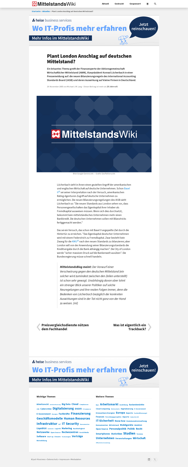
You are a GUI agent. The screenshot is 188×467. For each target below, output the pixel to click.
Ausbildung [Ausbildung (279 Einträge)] (123, 405)
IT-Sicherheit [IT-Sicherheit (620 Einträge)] (105, 421)
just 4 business (39, 459)
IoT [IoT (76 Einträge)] (59, 424)
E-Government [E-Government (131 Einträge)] (44, 413)
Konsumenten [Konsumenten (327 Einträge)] (102, 425)
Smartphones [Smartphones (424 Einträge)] (103, 434)
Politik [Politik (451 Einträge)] (131, 429)
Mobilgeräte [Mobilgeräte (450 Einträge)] (126, 425)
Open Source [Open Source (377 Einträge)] (102, 428)
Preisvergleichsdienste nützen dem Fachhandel (65, 327)
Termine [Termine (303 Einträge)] (139, 434)
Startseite (36, 11)
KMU (74, 241)
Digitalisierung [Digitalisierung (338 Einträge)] (63, 408)
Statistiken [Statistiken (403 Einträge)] (116, 433)
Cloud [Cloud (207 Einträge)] (75, 404)
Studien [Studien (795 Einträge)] (129, 433)
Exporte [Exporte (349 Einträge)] (129, 413)
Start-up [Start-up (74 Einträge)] (50, 437)
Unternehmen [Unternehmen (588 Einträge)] (105, 438)
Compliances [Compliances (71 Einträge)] (83, 404)
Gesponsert (135, 3)
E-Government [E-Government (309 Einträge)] (140, 409)
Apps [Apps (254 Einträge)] (97, 405)
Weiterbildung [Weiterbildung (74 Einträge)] (42, 441)
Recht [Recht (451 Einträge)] (139, 429)
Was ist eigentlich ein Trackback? (129, 327)
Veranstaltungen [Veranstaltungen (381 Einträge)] (123, 438)
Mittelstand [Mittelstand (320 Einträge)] (114, 425)
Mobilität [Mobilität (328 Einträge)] (138, 425)
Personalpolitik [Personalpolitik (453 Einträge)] (117, 429)
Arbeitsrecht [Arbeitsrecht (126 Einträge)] (43, 404)
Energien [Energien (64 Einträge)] (55, 414)
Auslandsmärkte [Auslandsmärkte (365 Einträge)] (136, 404)
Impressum (64, 459)
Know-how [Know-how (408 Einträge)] (120, 421)
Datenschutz (52, 459)
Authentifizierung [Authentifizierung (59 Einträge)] (55, 404)
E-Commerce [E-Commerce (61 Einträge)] (87, 409)
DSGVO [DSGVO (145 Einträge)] (78, 409)
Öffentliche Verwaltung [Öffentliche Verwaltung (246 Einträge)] (103, 443)
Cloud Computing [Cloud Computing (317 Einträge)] (103, 409)
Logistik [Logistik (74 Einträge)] (58, 429)
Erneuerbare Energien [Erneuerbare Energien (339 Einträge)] (105, 413)
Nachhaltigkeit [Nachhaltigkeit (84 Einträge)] (79, 428)
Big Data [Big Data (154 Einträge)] (66, 404)
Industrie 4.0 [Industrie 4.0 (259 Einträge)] (134, 417)
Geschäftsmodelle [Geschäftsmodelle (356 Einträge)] (50, 418)
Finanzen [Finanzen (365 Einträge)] (100, 416)
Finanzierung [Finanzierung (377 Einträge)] (81, 413)
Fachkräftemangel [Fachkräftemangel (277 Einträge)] (140, 413)
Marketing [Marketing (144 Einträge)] (67, 428)
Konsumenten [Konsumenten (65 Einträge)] (84, 424)
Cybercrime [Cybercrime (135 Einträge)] (46, 408)
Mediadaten (76, 459)
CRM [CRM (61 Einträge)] (38, 409)
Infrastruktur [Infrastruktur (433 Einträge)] (47, 423)
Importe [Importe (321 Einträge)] (125, 417)
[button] (155, 4)
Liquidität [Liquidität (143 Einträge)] (42, 428)
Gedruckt (119, 3)
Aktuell (105, 3)
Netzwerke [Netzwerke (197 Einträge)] (43, 432)
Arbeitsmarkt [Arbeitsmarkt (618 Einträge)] (109, 404)
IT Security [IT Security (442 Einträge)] (70, 423)
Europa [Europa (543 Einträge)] (120, 413)
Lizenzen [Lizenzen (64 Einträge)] (51, 429)
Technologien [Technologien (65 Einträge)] (66, 437)
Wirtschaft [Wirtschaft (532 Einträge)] (139, 438)
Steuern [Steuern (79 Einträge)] (57, 437)
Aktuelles (46, 11)
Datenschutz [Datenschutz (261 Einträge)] (115, 409)
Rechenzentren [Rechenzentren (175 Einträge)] (70, 432)
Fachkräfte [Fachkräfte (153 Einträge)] (64, 414)
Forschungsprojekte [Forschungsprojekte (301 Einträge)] (113, 417)
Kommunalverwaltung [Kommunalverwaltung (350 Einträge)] (136, 421)
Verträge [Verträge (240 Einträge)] (77, 436)
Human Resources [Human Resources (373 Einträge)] (77, 418)
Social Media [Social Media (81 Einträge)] (84, 432)
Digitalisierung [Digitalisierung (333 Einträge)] (127, 408)
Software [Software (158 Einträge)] (41, 436)
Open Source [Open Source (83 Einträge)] (56, 432)
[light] (147, 4)
